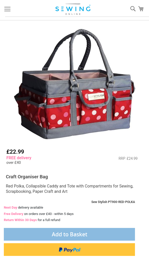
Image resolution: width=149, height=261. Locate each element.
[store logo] (73, 9)
